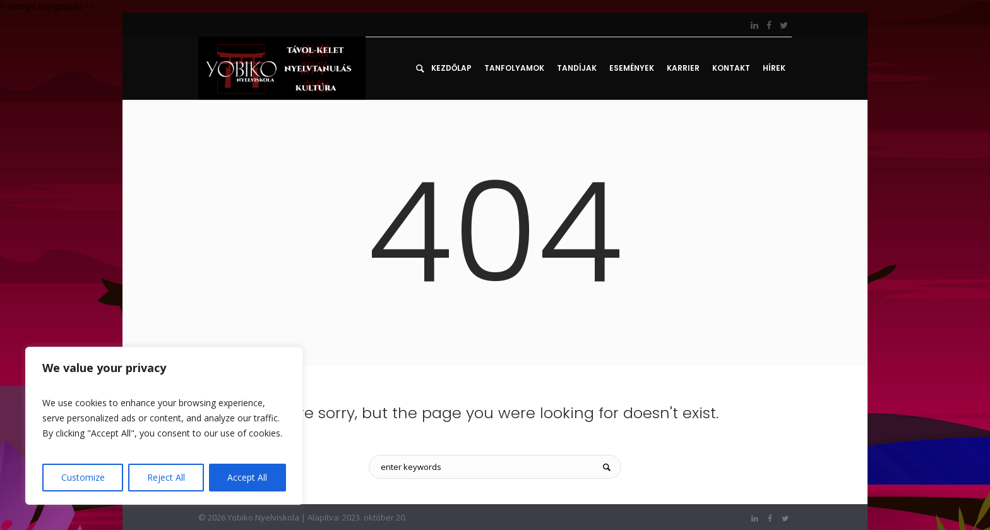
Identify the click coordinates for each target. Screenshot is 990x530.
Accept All (247, 477)
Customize (83, 477)
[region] (164, 426)
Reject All (166, 477)
